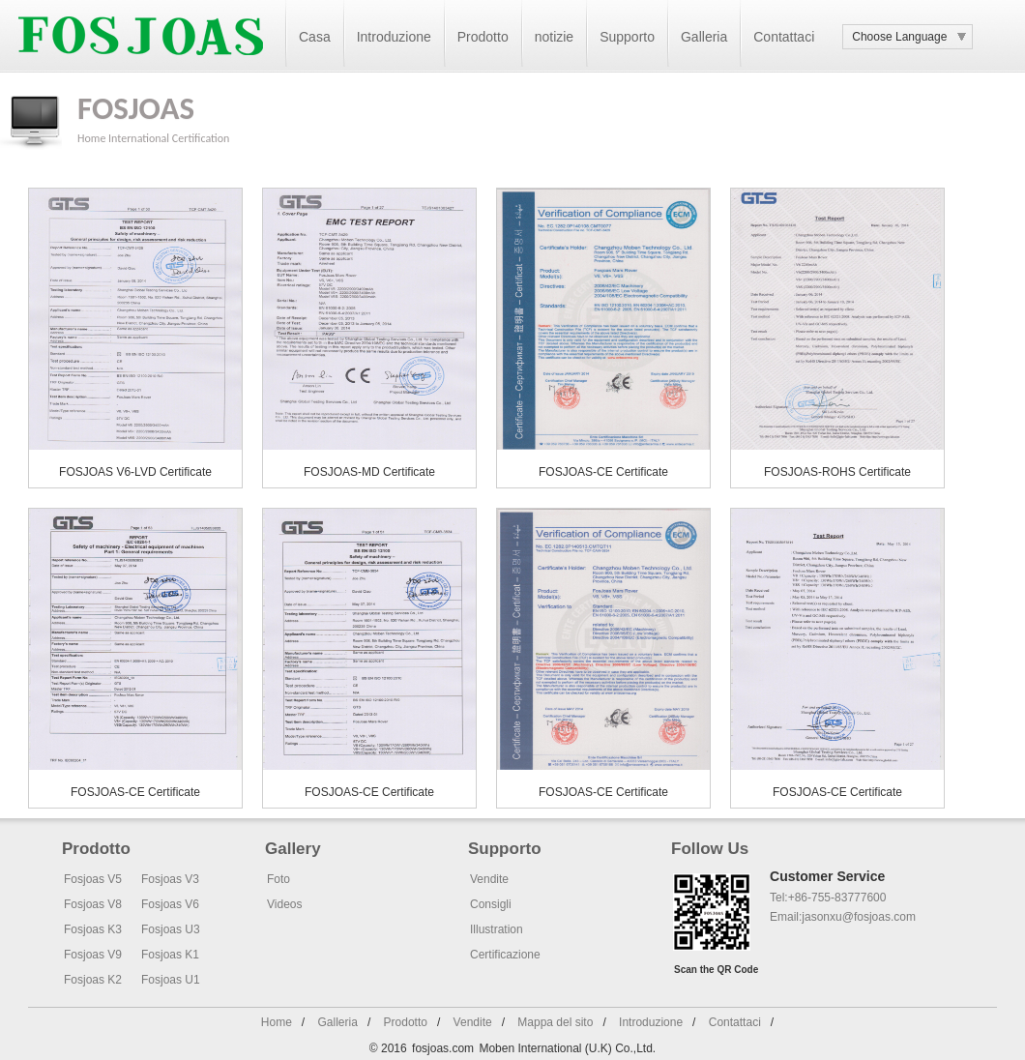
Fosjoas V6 (170, 904)
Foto (278, 879)
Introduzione (394, 36)
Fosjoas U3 (170, 929)
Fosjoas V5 (93, 879)
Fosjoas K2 (93, 979)
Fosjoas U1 (170, 979)
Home (91, 138)
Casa (315, 36)
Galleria (704, 36)
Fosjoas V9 (93, 954)
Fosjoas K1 (170, 954)
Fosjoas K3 (93, 929)
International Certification (168, 138)
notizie (554, 36)
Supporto (627, 36)
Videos (284, 904)
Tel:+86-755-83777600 (828, 897)
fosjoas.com (443, 1048)
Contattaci (783, 36)
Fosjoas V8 (93, 904)
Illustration (496, 929)
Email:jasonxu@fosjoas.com (843, 917)
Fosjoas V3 (170, 879)
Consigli (491, 904)
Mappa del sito (555, 1022)
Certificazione (505, 954)
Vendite (489, 879)
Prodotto (483, 36)
